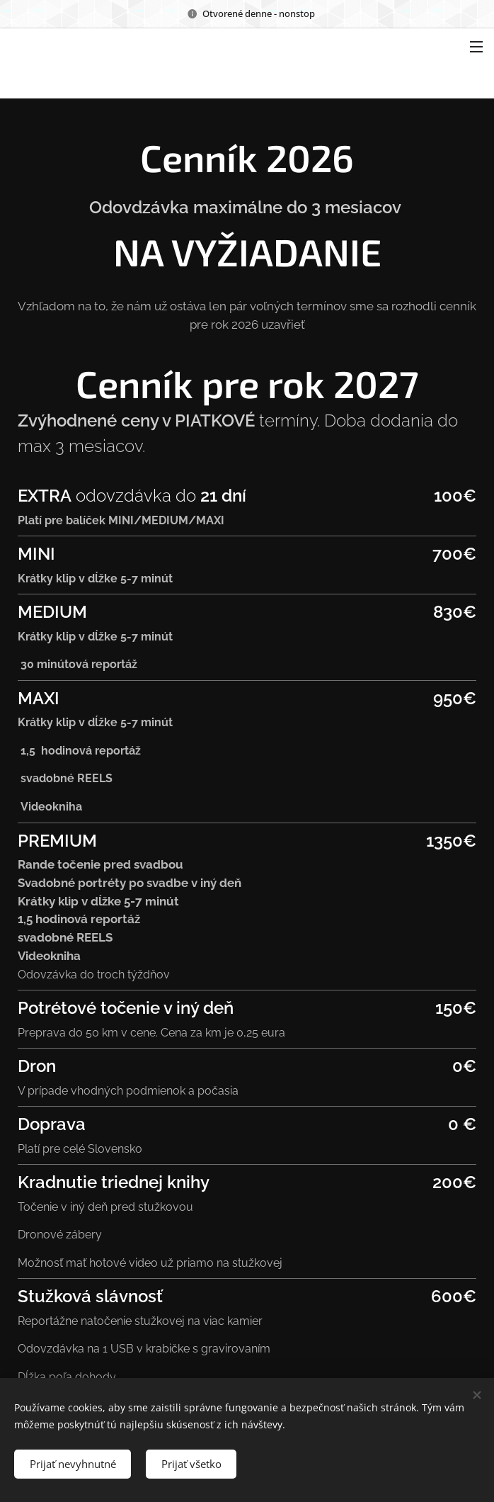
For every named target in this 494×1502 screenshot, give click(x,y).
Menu (476, 46)
